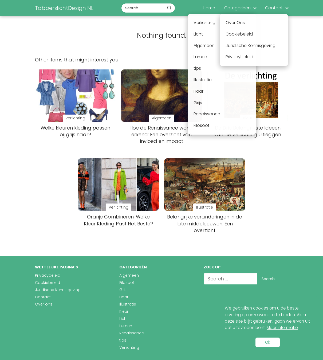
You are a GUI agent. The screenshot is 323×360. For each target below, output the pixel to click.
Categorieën (237, 8)
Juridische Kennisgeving (58, 289)
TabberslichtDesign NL (64, 8)
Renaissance (131, 333)
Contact (274, 8)
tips (122, 340)
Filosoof (126, 282)
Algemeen (129, 275)
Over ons (43, 304)
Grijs (123, 289)
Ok (267, 342)
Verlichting (129, 347)
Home (209, 8)
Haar (123, 297)
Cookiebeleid (47, 282)
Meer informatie (282, 327)
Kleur (123, 311)
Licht (123, 318)
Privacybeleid (47, 275)
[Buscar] (169, 7)
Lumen (125, 325)
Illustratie (127, 304)
